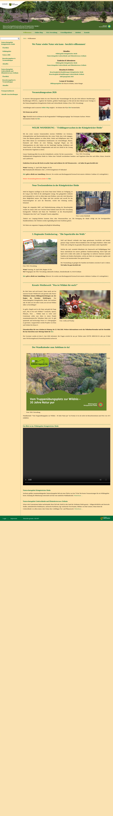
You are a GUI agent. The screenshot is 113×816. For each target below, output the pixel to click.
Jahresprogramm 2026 (67, 76)
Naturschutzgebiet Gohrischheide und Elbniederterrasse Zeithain (9, 71)
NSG (24, 38)
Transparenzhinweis (7, 91)
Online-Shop (39, 32)
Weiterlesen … (78, 495)
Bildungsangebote (55, 83)
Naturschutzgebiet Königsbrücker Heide (8, 43)
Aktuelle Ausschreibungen (9, 94)
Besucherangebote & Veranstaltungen (9, 59)
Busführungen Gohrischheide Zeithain (72, 74)
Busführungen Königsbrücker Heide (72, 72)
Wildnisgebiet (6, 51)
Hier (24, 174)
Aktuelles (5, 64)
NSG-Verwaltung (51, 32)
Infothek (78, 32)
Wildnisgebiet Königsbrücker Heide (66, 53)
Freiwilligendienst (66, 32)
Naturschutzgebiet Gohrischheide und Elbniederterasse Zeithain (66, 56)
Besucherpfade (54, 72)
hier (49, 179)
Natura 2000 (6, 55)
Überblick (5, 48)
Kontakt (86, 32)
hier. (52, 331)
